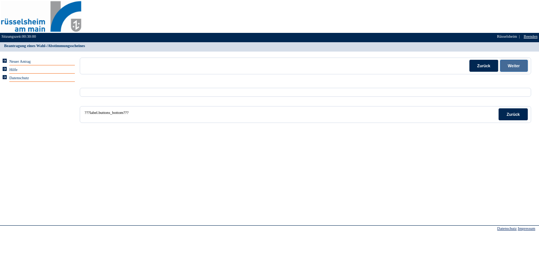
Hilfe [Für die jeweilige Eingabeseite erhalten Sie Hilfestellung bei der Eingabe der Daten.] (13, 70)
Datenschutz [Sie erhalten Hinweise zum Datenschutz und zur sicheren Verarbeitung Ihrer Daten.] (19, 78)
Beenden (531, 36)
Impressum (526, 228)
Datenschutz (507, 228)
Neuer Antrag (20, 61)
